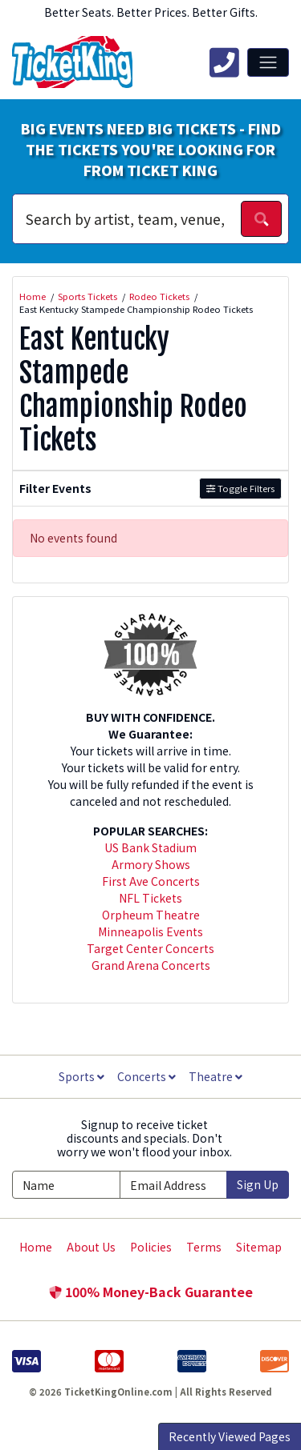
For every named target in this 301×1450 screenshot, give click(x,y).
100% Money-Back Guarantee (151, 1291)
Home (35, 1247)
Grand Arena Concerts (151, 965)
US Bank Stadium (150, 847)
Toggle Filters (240, 488)
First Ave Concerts (151, 881)
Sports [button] (81, 1076)
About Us (91, 1247)
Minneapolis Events (150, 931)
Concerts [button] (146, 1076)
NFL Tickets (150, 898)
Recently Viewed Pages (230, 1436)
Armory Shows (151, 864)
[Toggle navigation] (268, 62)
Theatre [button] (215, 1076)
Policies (151, 1247)
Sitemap (259, 1247)
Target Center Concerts (150, 948)
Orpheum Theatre (151, 915)
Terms (204, 1247)
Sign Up (258, 1184)
